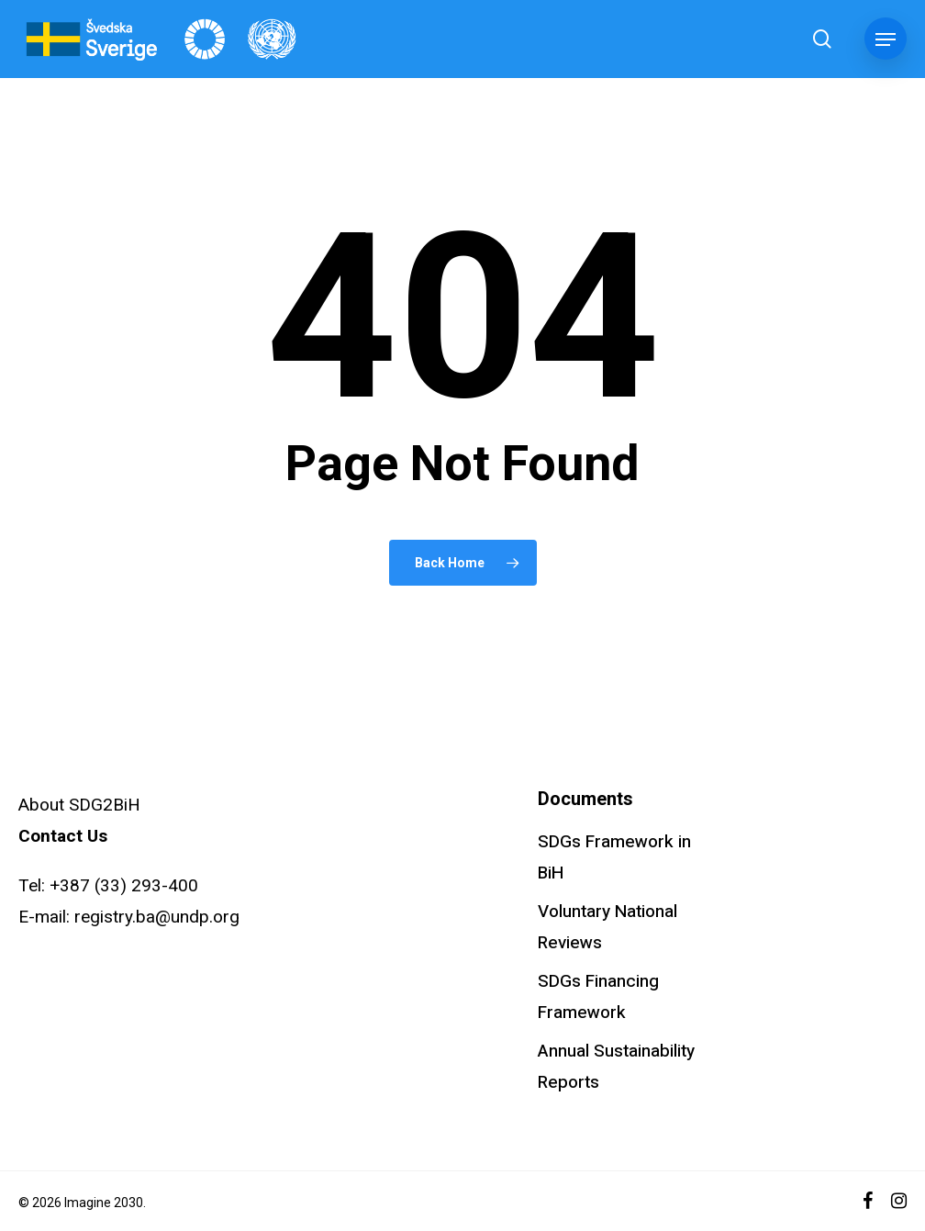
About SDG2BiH (79, 804)
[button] (885, 39)
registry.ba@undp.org (157, 916)
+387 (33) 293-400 (124, 885)
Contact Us (62, 835)
